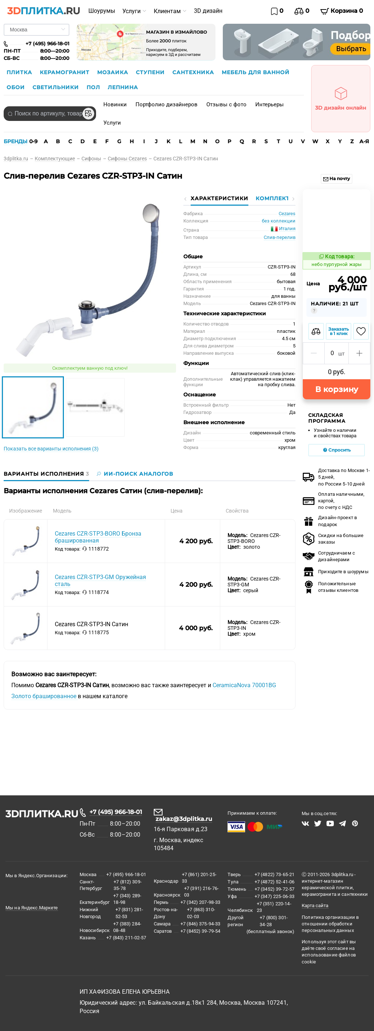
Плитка (20, 72)
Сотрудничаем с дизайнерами (329, 496)
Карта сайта (315, 905)
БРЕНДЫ (15, 141)
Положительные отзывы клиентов (330, 526)
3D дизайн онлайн (340, 96)
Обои (17, 87)
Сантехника (194, 72)
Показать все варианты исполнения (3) (51, 449)
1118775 (95, 632)
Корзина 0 (341, 11)
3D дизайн (208, 10)
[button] (314, 293)
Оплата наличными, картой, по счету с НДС (334, 440)
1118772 (95, 549)
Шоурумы (101, 10)
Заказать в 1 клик (338, 271)
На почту (336, 178)
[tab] (48, 474)
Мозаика (113, 72)
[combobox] (50, 113)
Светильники (57, 87)
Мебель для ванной (256, 72)
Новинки (115, 104)
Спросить (337, 389)
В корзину (336, 329)
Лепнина (123, 87)
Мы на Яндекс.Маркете (31, 907)
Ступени (151, 72)
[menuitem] (102, 11)
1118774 (95, 592)
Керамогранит (65, 72)
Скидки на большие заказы (333, 478)
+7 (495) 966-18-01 (115, 812)
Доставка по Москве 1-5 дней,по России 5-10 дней (336, 416)
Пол (94, 87)
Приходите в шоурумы (335, 511)
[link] (19, 158)
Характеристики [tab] (219, 198)
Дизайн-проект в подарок (330, 460)
